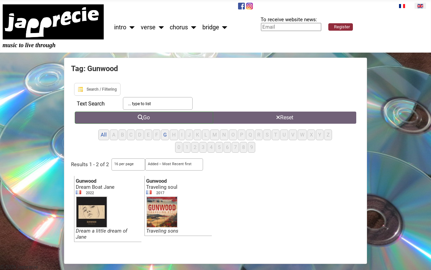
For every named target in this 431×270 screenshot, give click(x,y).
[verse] (160, 27)
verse (148, 27)
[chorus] (192, 27)
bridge (210, 27)
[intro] (130, 27)
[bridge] (223, 27)
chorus (179, 27)
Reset (284, 117)
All (104, 135)
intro (120, 27)
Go (144, 117)
